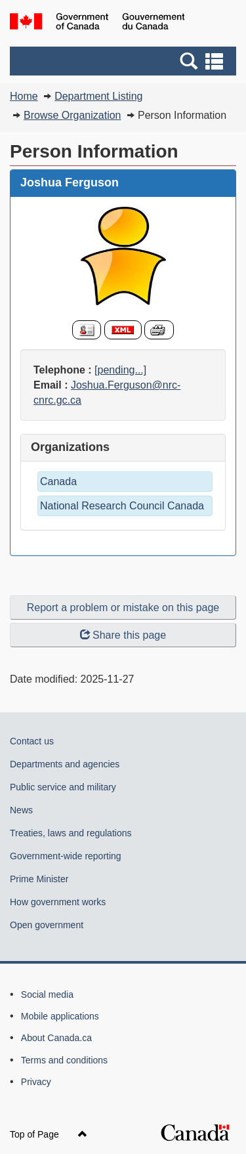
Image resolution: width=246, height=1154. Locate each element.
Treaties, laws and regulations (70, 833)
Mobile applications (60, 1016)
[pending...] (120, 369)
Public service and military (63, 787)
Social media (47, 994)
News (21, 810)
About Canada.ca (56, 1038)
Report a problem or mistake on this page (123, 607)
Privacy (36, 1082)
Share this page (123, 635)
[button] (124, 61)
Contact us (32, 741)
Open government (46, 925)
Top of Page (48, 1134)
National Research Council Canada (122, 505)
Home (24, 96)
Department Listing (98, 96)
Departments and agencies (64, 764)
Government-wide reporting (65, 856)
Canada (58, 481)
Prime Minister (39, 879)
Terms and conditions (64, 1060)
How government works (58, 902)
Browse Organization (72, 115)
